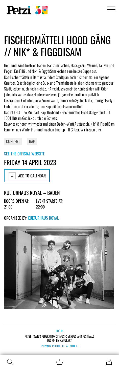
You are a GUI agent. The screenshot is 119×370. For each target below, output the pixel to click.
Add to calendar (27, 176)
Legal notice (70, 346)
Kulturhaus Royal (43, 218)
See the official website (24, 154)
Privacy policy (50, 346)
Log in (59, 331)
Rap (32, 141)
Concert (13, 141)
